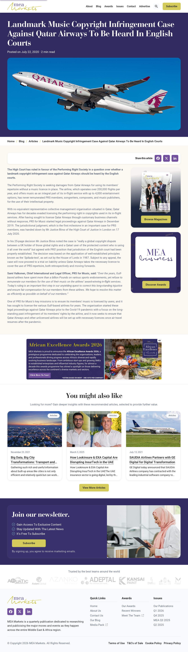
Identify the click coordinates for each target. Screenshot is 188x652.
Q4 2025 (159, 615)
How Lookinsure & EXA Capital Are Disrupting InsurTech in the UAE (94, 460)
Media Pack (97, 624)
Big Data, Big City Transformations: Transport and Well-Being (33, 460)
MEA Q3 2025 (162, 620)
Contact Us (96, 615)
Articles (33, 141)
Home (10, 141)
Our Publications (163, 606)
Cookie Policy (153, 643)
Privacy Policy (172, 643)
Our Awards (128, 606)
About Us (95, 610)
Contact (131, 6)
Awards (108, 6)
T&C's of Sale (135, 643)
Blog (98, 6)
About (89, 6)
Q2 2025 (159, 624)
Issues (120, 6)
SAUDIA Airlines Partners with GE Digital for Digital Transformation (152, 460)
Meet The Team (131, 615)
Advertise (144, 6)
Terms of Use (116, 643)
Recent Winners (131, 610)
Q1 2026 (159, 610)
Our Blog (95, 620)
